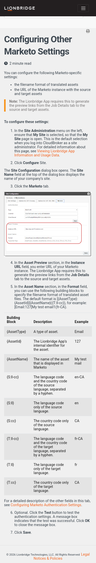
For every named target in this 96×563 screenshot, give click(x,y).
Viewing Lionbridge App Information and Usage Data (44, 153)
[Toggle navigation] (83, 8)
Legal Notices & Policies (62, 556)
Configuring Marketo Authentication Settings (46, 505)
